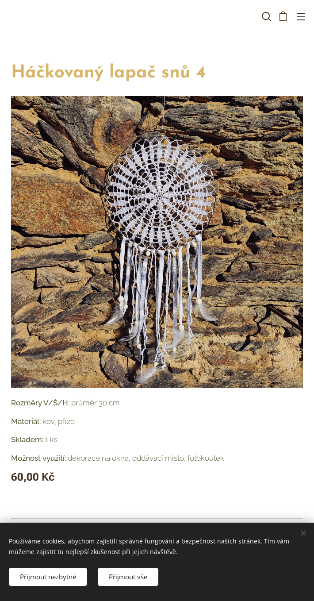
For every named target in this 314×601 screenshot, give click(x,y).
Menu (301, 16)
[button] (265, 16)
